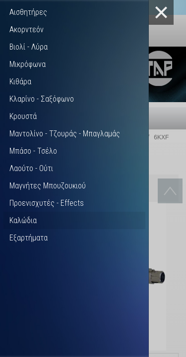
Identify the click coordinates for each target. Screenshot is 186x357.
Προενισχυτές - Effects (46, 203)
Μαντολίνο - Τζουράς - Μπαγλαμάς (64, 133)
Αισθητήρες (28, 12)
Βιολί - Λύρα (28, 47)
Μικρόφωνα (27, 64)
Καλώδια (23, 220)
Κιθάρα (20, 81)
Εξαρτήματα (28, 237)
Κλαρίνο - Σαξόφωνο (41, 99)
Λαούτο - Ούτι (31, 168)
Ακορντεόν (26, 29)
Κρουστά (23, 116)
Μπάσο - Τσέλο (33, 151)
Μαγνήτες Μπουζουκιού (47, 185)
